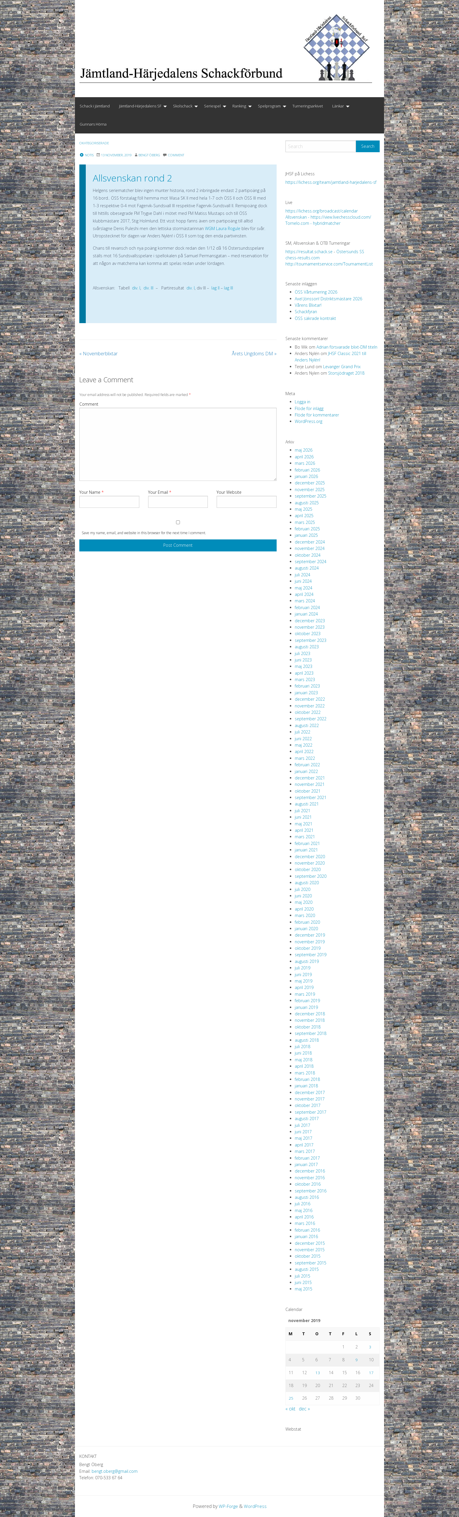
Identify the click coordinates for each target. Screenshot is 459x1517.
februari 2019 (307, 1000)
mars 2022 (305, 758)
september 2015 (310, 1263)
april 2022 (304, 751)
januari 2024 (306, 614)
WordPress (256, 1506)
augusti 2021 (307, 804)
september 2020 (310, 876)
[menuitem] (94, 106)
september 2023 (310, 640)
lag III (228, 288)
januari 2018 (306, 1086)
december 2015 (310, 1243)
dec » (304, 1408)
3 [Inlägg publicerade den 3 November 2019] (370, 1347)
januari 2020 (306, 928)
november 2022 (310, 706)
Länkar (338, 106)
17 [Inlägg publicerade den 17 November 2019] (371, 1372)
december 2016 (310, 1171)
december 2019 (310, 935)
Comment (88, 404)
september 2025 (310, 496)
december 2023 (310, 620)
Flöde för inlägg (309, 408)
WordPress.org (308, 421)
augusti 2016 (307, 1197)
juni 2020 (303, 896)
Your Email (159, 492)
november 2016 (310, 1177)
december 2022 (310, 699)
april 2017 (304, 1145)
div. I (135, 288)
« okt (290, 1408)
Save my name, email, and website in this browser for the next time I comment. (144, 532)
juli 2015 (302, 1276)
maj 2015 (303, 1289)
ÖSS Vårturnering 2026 (316, 292)
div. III (148, 288)
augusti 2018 (307, 1040)
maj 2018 (303, 1059)
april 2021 (304, 830)
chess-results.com (302, 257)
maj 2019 (303, 981)
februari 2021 (307, 843)
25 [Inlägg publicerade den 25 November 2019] (291, 1398)
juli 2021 (302, 810)
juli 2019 (302, 968)
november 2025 (310, 489)
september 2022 (310, 718)
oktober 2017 (308, 1105)
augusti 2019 (307, 961)
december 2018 (310, 1014)
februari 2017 (307, 1158)
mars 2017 (305, 1151)
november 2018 (310, 1020)
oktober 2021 (308, 791)
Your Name (91, 492)
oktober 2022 (308, 712)
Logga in (302, 401)
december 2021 (310, 778)
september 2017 (310, 1112)
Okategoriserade (95, 142)
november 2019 (310, 942)
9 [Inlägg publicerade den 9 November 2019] (356, 1359)
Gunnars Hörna (93, 124)
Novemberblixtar (98, 353)
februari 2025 (307, 529)
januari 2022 (306, 771)
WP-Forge (227, 1506)
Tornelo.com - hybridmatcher (312, 223)
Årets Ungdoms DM (254, 353)
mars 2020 (305, 915)
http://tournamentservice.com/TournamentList (329, 264)
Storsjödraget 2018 (346, 373)
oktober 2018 (308, 1027)
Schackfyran (306, 311)
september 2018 (310, 1033)
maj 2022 (303, 745)
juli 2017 (302, 1125)
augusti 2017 (307, 1118)
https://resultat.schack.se (309, 251)
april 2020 (304, 909)
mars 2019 (305, 994)
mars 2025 (305, 522)
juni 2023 (303, 660)
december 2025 (310, 483)
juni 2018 (303, 1053)
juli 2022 (302, 732)
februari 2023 (307, 686)
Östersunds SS (350, 251)
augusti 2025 (307, 502)
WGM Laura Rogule (222, 228)
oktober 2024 (308, 555)
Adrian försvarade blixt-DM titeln (346, 347)
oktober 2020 (308, 869)
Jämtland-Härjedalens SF (140, 106)
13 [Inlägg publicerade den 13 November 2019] (317, 1372)
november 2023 (310, 627)
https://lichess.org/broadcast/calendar (321, 211)
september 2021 (310, 797)
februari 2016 (307, 1230)
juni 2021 (303, 817)
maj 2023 (303, 666)
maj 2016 (303, 1210)
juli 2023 (302, 653)
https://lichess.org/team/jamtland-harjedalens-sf (330, 182)
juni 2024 (303, 581)
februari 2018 (307, 1079)
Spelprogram (269, 106)
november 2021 (310, 784)
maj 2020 (303, 902)
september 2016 (310, 1191)
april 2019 (304, 987)
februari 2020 (307, 922)
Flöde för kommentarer (317, 415)
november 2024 (310, 548)
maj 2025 (303, 509)
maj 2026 (303, 450)
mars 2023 (305, 679)
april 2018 (304, 1066)
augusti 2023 (307, 646)
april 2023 (304, 673)
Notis (87, 154)
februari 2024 (307, 607)
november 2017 (310, 1099)
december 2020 (310, 856)
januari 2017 (306, 1164)
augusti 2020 (307, 882)
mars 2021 (305, 836)
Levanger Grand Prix (342, 366)
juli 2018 (302, 1046)
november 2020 (310, 863)
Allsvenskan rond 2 (132, 178)
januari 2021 (306, 850)
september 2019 (310, 954)
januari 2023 (306, 692)
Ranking (239, 106)
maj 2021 (303, 824)
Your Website (229, 492)
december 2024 (310, 542)
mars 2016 (305, 1223)
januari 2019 (306, 1007)
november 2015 (310, 1249)
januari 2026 (306, 476)
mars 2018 (305, 1073)
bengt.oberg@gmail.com (115, 1471)
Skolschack (182, 106)
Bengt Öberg (156, 154)
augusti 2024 (307, 568)
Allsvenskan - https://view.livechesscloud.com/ (328, 217)
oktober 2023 (308, 633)
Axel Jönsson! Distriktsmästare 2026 (328, 298)
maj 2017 (303, 1138)
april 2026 (304, 457)
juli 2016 (302, 1203)
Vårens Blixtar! (308, 305)
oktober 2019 (308, 948)
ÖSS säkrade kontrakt (315, 318)
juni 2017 (303, 1131)
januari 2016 (306, 1236)
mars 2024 (305, 601)
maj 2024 (303, 588)
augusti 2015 (307, 1269)
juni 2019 (303, 974)
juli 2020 (302, 889)
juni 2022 (303, 738)
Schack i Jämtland (95, 106)
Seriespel (212, 106)
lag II (215, 288)
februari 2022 (307, 764)
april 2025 (304, 515)
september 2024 (310, 561)
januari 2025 (306, 535)
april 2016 (304, 1217)
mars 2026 (305, 463)
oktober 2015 (308, 1256)
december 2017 (310, 1092)
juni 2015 (303, 1282)
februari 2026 (307, 470)
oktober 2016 (308, 1184)
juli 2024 (302, 574)
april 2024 (304, 594)
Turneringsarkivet (307, 106)
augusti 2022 (307, 725)
